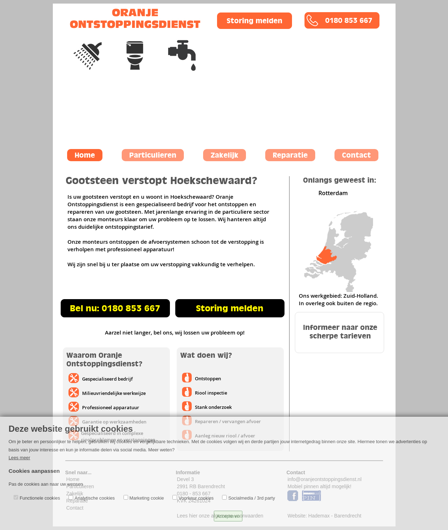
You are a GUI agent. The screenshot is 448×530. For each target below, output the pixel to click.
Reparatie (290, 155)
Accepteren (228, 516)
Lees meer (19, 457)
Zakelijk (224, 155)
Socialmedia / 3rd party (251, 498)
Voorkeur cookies (195, 498)
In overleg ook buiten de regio (337, 303)
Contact (356, 155)
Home (85, 155)
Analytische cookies (95, 498)
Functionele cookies (40, 498)
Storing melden (254, 20)
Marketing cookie (147, 498)
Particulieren (152, 155)
